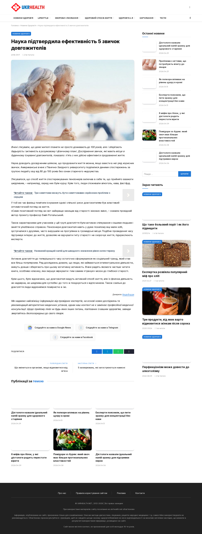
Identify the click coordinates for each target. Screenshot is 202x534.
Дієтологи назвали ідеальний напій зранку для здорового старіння (29, 416)
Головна (15, 25)
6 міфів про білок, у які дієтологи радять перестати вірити (29, 457)
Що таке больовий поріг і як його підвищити (165, 226)
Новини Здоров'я (28, 25)
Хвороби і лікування (66, 18)
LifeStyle (43, 18)
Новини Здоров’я (23, 18)
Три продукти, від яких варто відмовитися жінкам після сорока (166, 321)
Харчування (146, 18)
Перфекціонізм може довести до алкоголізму (165, 369)
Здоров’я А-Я (126, 18)
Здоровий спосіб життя (98, 18)
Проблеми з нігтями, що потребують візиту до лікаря (172, 64)
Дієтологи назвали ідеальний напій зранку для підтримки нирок (114, 457)
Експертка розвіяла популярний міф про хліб (164, 274)
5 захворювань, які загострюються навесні (101, 367)
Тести (163, 18)
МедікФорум (128, 294)
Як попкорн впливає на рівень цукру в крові (71, 414)
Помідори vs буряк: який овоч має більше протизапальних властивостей (71, 457)
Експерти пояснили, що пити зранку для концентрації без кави (113, 416)
